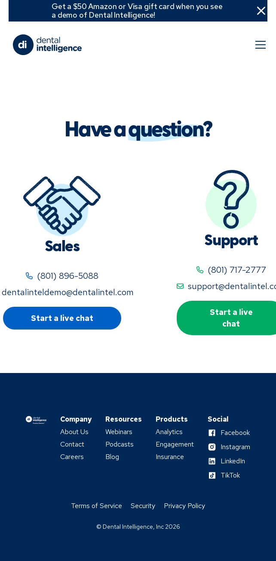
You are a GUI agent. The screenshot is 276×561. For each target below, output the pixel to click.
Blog (112, 456)
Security (143, 505)
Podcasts (119, 444)
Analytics (169, 431)
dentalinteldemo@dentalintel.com (68, 292)
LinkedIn (233, 461)
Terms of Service (96, 505)
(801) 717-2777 (237, 269)
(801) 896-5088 (67, 275)
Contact (72, 444)
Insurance (170, 456)
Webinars (118, 431)
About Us (74, 431)
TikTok (230, 475)
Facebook (235, 432)
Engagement (175, 444)
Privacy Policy (184, 505)
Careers (72, 456)
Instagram (235, 447)
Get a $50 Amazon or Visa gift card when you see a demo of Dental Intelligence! (137, 10)
